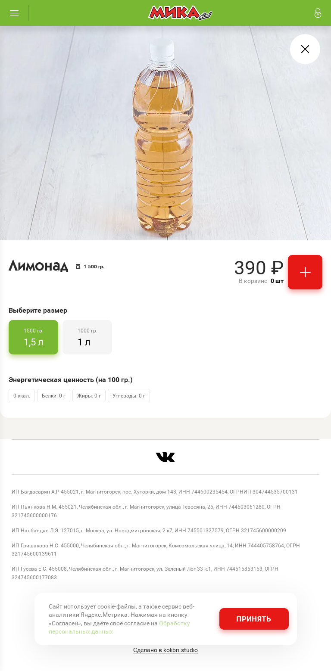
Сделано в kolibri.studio (165, 650)
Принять (253, 619)
